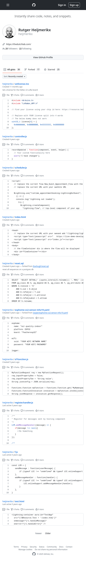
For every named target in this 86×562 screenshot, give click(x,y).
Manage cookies (25, 549)
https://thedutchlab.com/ (18, 44)
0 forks (15, 95)
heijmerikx (7, 83)
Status (41, 546)
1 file (5, 95)
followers (10, 48)
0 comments (27, 95)
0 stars (39, 95)
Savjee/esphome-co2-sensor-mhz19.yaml (50, 312)
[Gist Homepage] (34, 5)
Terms (16, 546)
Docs (61, 546)
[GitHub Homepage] (34, 554)
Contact (69, 546)
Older (48, 533)
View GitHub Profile (43, 57)
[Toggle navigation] (8, 5)
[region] (43, 114)
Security (33, 546)
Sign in (62, 5)
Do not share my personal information (51, 549)
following (25, 48)
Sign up (74, 5)
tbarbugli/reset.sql (41, 266)
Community (52, 546)
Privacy (24, 546)
